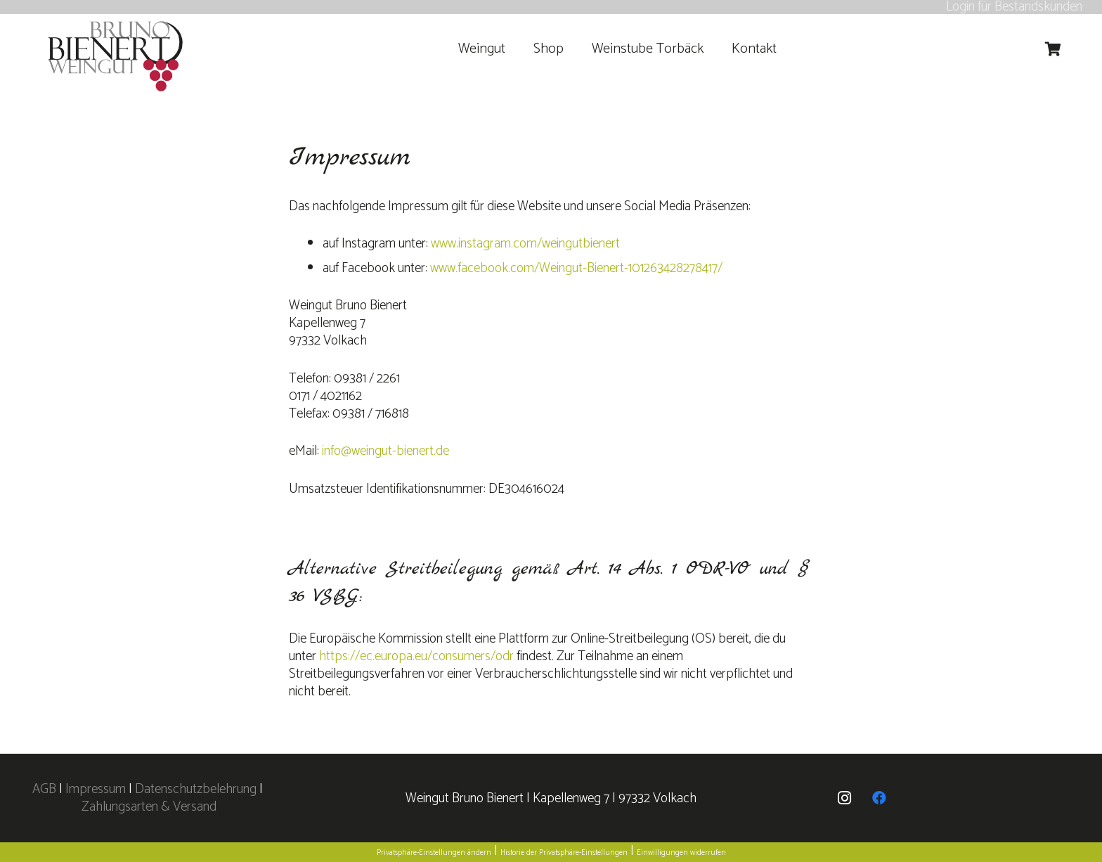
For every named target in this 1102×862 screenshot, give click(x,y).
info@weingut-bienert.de (385, 451)
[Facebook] (879, 798)
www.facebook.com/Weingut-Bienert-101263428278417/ (576, 268)
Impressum (95, 789)
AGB (45, 789)
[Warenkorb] (1053, 49)
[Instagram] (844, 798)
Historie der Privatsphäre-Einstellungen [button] (564, 853)
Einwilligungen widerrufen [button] (681, 853)
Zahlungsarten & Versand (149, 807)
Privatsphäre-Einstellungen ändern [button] (434, 853)
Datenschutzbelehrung (196, 789)
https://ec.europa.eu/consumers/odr (416, 656)
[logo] (115, 56)
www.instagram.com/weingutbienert (525, 244)
